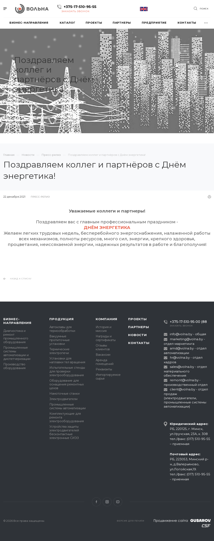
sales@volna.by (182, 367)
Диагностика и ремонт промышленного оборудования (15, 336)
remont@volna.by (184, 380)
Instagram (107, 501)
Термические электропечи (59, 351)
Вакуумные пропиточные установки (59, 340)
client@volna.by (182, 389)
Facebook (96, 501)
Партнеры (138, 327)
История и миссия (103, 329)
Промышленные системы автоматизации (67, 406)
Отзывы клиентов (103, 347)
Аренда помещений (104, 362)
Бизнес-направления (17, 321)
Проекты (137, 319)
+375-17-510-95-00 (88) (187, 322)
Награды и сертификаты (106, 338)
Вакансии (103, 355)
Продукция (61, 319)
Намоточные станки (64, 393)
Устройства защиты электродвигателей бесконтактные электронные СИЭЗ (64, 432)
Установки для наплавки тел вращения (67, 360)
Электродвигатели (63, 399)
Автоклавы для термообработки (62, 329)
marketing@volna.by (186, 339)
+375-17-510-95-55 (80, 7)
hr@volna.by (180, 357)
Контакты (138, 343)
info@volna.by (181, 334)
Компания (106, 319)
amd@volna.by (182, 348)
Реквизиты (104, 369)
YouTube (117, 501)
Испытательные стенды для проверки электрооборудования (67, 371)
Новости (137, 335)
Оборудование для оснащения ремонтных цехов (66, 384)
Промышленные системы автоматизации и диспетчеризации (16, 353)
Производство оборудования (14, 366)
